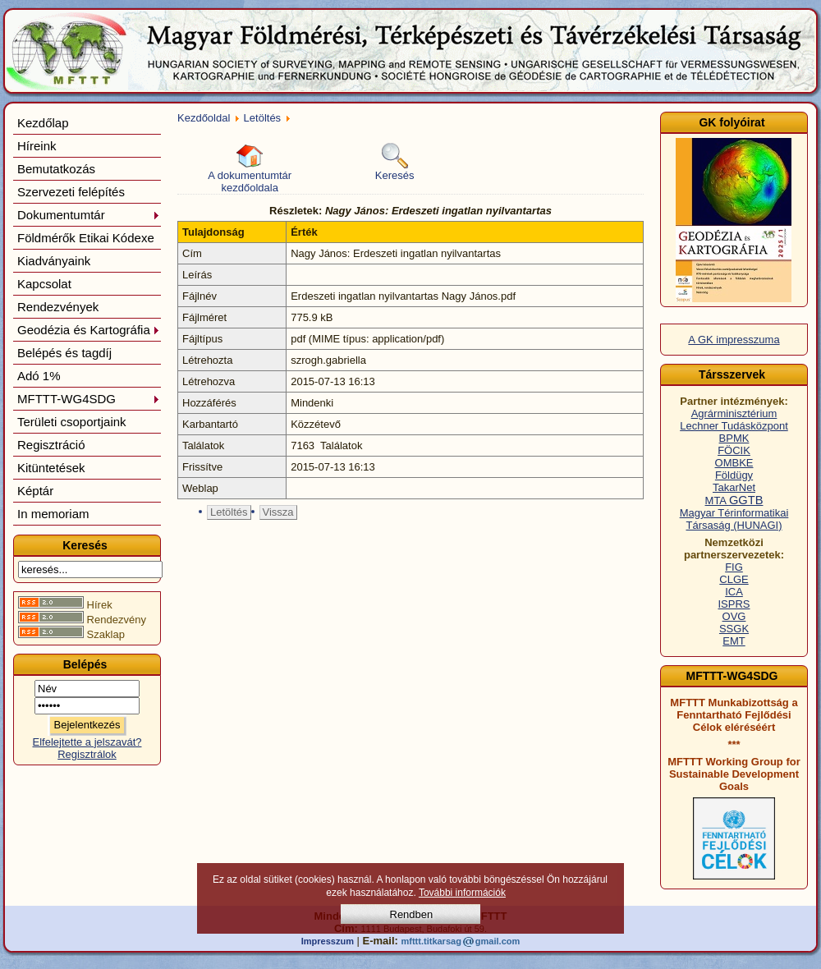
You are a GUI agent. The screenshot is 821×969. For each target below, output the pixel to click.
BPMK (734, 438)
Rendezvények (58, 307)
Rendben (411, 914)
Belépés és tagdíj (64, 353)
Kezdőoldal (203, 118)
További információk (462, 892)
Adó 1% (39, 376)
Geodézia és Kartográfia (88, 330)
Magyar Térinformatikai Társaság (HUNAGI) (734, 519)
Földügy (734, 475)
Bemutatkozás (56, 169)
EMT (733, 641)
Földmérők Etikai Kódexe (85, 238)
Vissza (278, 512)
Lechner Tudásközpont (734, 426)
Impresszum (327, 941)
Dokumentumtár (88, 215)
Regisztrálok (87, 754)
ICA (734, 592)
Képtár (35, 491)
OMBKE (734, 463)
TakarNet (734, 487)
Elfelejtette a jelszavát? (87, 742)
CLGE (733, 579)
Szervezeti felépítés (71, 192)
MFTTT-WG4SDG (88, 399)
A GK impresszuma (733, 339)
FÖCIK (734, 450)
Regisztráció (51, 445)
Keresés (395, 162)
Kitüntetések (51, 468)
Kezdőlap (43, 123)
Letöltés (263, 118)
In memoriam (53, 514)
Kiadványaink (53, 261)
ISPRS (734, 604)
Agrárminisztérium (734, 413)
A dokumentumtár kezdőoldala (249, 168)
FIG (734, 567)
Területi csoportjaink (71, 422)
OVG (734, 616)
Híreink (37, 146)
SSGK (734, 628)
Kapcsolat (44, 284)
